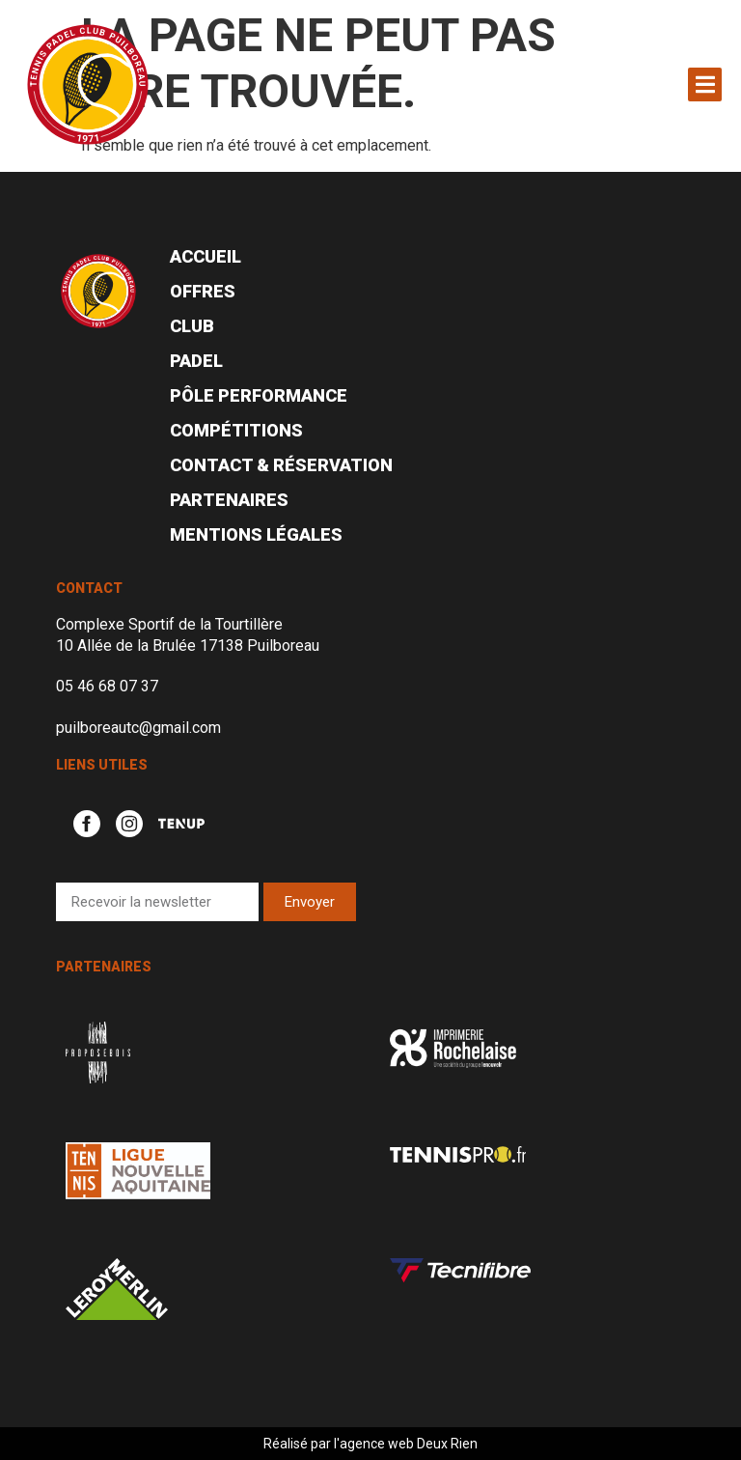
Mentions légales (256, 534)
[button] (705, 84)
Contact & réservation (281, 465)
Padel (196, 361)
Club (192, 326)
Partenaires (229, 500)
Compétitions (236, 430)
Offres (202, 291)
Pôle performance (258, 395)
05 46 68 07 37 (107, 686)
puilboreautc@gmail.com (138, 727)
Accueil (205, 256)
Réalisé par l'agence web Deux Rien (370, 1443)
